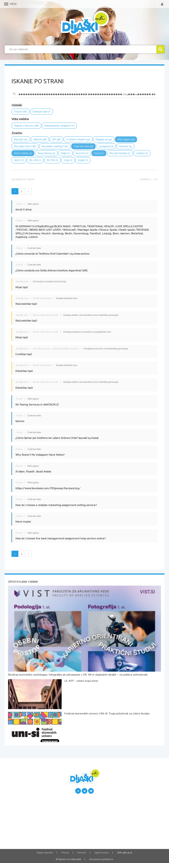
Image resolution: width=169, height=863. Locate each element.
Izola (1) (68, 160)
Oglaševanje (102, 852)
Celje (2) (65, 153)
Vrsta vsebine (20, 119)
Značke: (17, 133)
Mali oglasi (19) (126, 139)
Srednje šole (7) (41, 111)
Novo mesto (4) (23, 153)
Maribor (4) (125, 146)
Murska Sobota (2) (119, 153)
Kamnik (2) (82, 153)
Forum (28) (20, 111)
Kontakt (81, 852)
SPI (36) (56, 139)
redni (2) (19, 160)
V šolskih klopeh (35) (78, 139)
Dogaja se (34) (104, 139)
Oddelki (16, 105)
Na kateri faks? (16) (25, 146)
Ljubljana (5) (106, 146)
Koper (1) (83, 160)
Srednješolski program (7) (59, 125)
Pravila (65, 852)
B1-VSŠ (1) (52, 160)
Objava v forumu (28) (26, 125)
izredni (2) (142, 153)
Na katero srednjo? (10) (55, 146)
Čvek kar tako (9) (83, 146)
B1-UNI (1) (35, 160)
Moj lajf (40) (21, 139)
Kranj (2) (99, 153)
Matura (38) (39, 139)
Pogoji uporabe (45, 852)
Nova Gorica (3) (46, 153)
